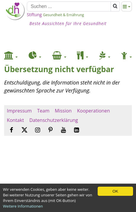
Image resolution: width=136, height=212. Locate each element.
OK (115, 191)
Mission (63, 110)
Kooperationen (93, 110)
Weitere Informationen (23, 206)
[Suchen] (69, 6)
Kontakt (15, 120)
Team (43, 110)
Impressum (19, 110)
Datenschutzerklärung (53, 120)
